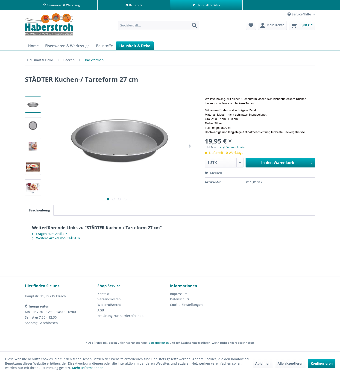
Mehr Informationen (87, 368)
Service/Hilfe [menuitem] (299, 15)
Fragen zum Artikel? (49, 235)
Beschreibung (39, 211)
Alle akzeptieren (290, 363)
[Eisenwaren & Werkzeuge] (67, 47)
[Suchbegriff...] (158, 26)
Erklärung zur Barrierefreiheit (120, 317)
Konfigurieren (322, 363)
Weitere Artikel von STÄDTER (56, 239)
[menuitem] (158, 26)
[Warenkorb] (302, 26)
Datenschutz (179, 300)
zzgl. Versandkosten (233, 148)
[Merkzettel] (251, 26)
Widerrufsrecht (109, 306)
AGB (100, 311)
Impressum (179, 295)
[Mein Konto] (272, 26)
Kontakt (103, 295)
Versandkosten (109, 300)
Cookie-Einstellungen (186, 306)
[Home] (33, 47)
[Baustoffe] (104, 47)
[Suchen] (194, 26)
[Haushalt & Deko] (135, 47)
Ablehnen (262, 363)
